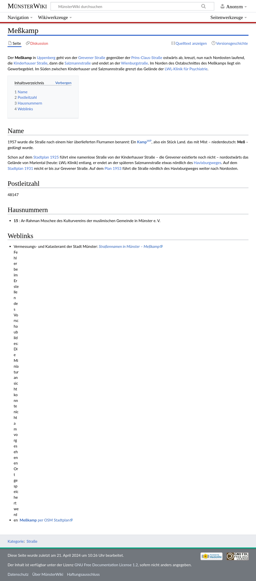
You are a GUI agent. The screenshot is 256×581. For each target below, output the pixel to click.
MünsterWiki (27, 6)
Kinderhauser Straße (31, 63)
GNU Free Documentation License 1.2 (106, 564)
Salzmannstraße (77, 63)
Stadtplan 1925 (46, 157)
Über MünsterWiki (47, 574)
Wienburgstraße (134, 63)
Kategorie (16, 541)
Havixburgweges (207, 162)
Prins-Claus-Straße (146, 57)
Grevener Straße (91, 57)
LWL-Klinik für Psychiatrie (186, 69)
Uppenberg (46, 57)
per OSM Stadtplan (45, 520)
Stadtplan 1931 (20, 168)
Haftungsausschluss (83, 574)
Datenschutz (18, 574)
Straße (31, 541)
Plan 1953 (113, 168)
